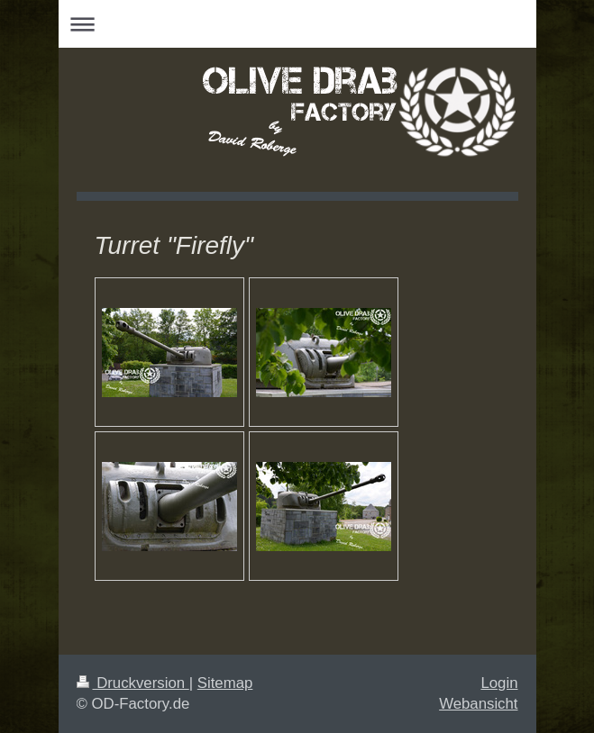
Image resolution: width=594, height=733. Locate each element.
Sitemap (225, 683)
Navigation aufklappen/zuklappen (297, 24)
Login (498, 683)
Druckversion (133, 683)
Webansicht (478, 703)
